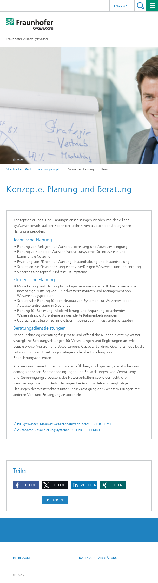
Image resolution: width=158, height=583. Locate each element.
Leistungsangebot (50, 169)
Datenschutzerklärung (98, 558)
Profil (29, 169)
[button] (26, 485)
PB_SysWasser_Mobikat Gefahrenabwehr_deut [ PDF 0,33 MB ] (65, 424)
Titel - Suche (140, 5)
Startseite (14, 169)
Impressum (21, 558)
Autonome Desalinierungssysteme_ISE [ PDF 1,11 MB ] (58, 430)
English (121, 6)
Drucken (55, 500)
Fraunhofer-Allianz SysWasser (27, 39)
